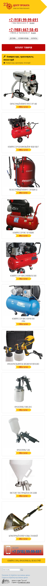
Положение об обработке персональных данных (16, 575)
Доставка (13, 38)
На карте (32, 23)
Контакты (34, 38)
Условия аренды (23, 38)
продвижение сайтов (24, 582)
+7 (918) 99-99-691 (23, 19)
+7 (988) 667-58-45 (23, 29)
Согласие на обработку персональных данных (15, 577)
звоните (15, 547)
